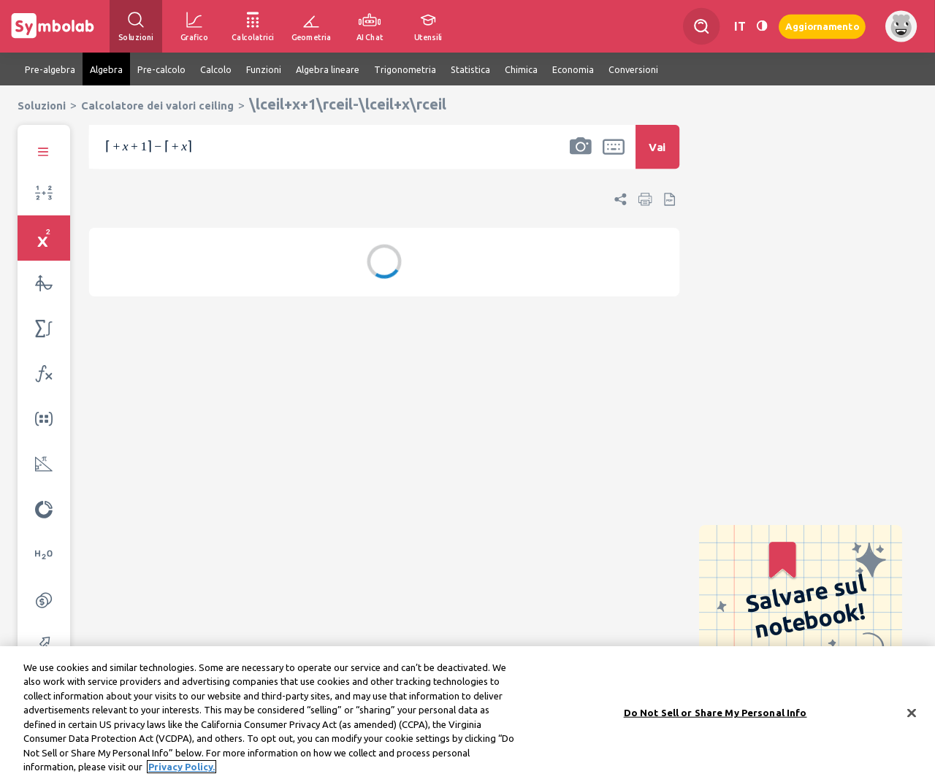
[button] (581, 156)
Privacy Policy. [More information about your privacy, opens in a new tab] (181, 770)
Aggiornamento (822, 25)
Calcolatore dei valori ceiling (157, 105)
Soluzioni (42, 105)
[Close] (912, 716)
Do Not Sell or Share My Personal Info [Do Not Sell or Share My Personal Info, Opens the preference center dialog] (715, 715)
